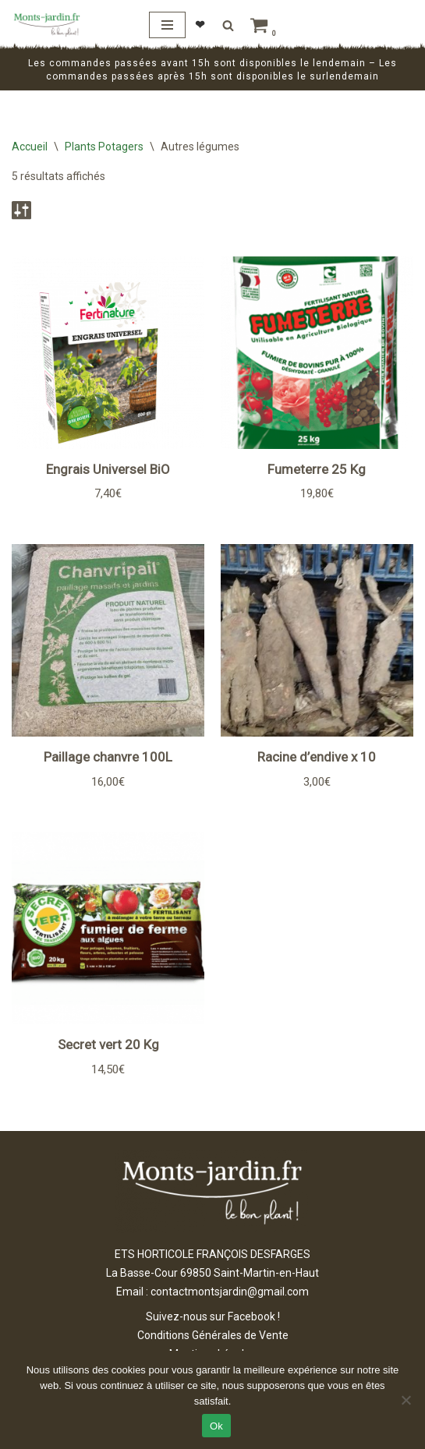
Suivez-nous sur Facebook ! (213, 1316)
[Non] (405, 1400)
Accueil (30, 146)
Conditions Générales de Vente (213, 1335)
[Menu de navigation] (167, 25)
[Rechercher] (228, 25)
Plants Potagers (104, 146)
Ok (216, 1426)
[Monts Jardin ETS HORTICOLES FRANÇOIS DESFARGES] (47, 25)
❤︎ (200, 25)
